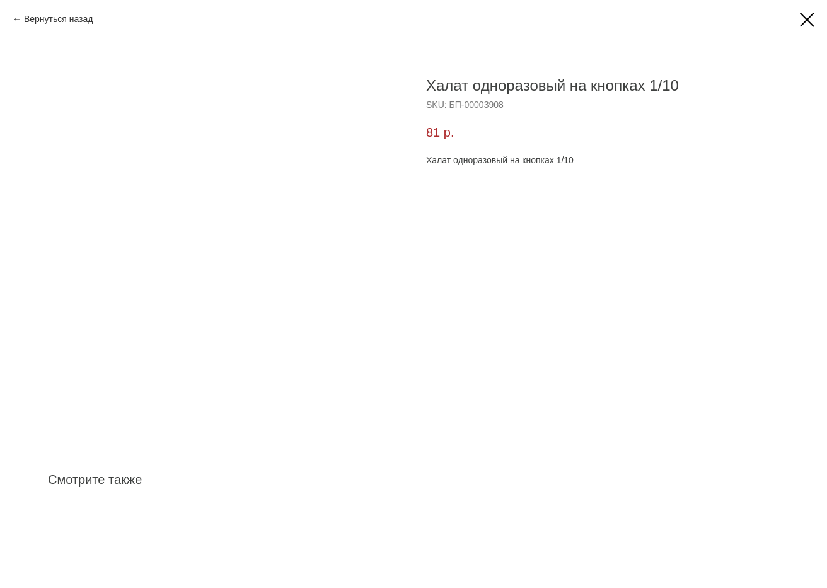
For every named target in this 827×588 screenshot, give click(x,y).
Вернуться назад (58, 19)
